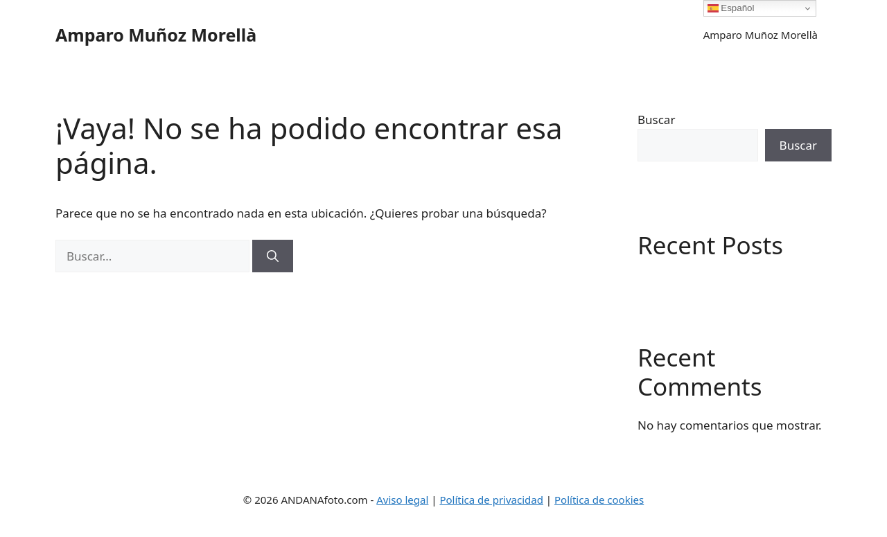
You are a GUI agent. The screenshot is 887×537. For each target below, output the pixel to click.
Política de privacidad (491, 500)
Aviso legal (402, 500)
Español (731, 8)
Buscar (656, 119)
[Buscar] (272, 256)
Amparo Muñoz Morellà (155, 34)
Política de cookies (599, 500)
